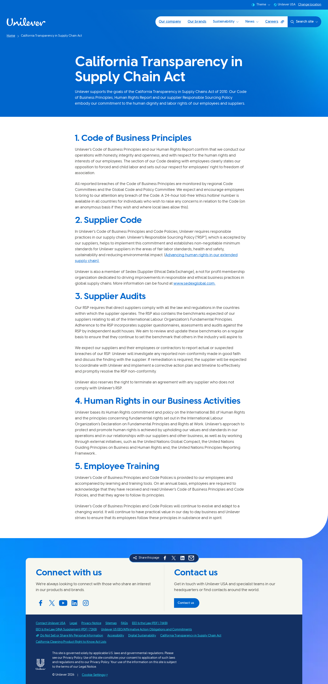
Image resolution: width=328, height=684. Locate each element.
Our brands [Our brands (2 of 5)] (197, 21)
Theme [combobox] (260, 4)
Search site (304, 22)
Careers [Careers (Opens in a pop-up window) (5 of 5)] (276, 23)
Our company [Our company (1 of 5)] (170, 21)
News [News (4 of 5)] (252, 21)
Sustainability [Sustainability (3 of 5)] (226, 21)
